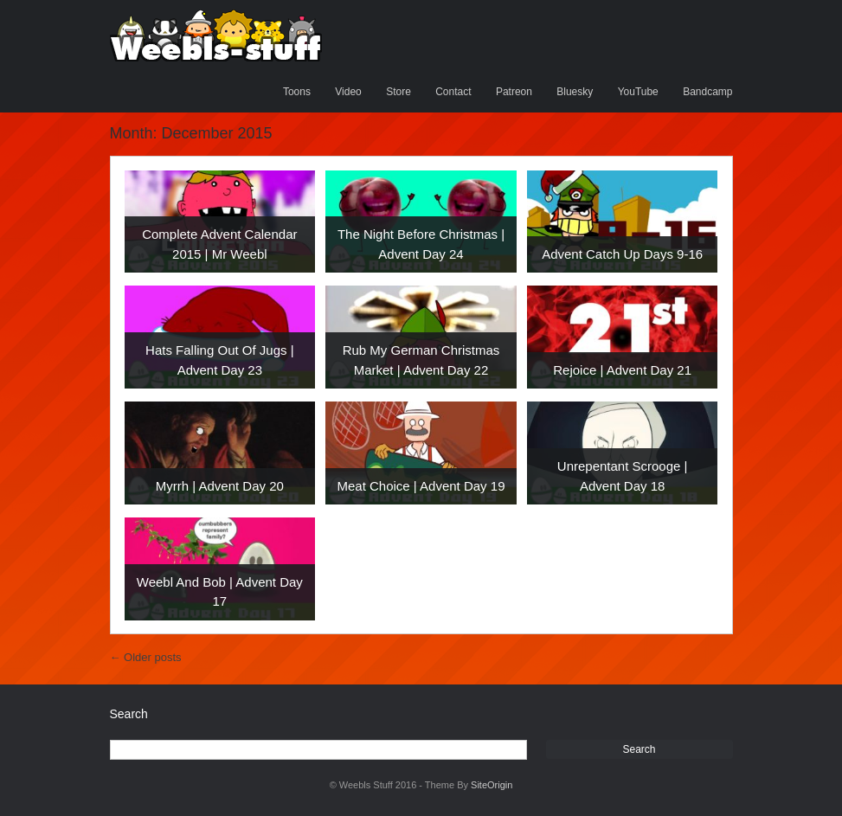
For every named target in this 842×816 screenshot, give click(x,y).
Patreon (514, 92)
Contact (453, 92)
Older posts (146, 657)
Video (348, 92)
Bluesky (574, 92)
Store (398, 92)
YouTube (638, 92)
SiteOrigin (491, 785)
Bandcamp (707, 92)
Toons (297, 92)
